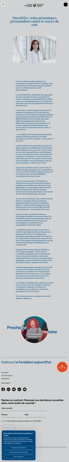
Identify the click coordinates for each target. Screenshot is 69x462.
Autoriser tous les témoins (18, 447)
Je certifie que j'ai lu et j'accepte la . (22, 421)
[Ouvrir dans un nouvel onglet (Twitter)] (14, 390)
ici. (30, 298)
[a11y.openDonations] (62, 364)
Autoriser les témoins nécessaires (18, 452)
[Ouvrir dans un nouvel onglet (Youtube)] (25, 390)
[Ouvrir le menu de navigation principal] (3, 4)
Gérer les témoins (19, 456)
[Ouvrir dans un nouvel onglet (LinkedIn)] (19, 390)
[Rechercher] (66, 4)
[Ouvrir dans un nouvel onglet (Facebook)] (3, 390)
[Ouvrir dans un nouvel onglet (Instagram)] (8, 390)
